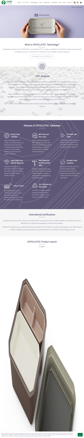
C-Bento (42, 247)
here (22, 436)
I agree (80, 434)
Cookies (10, 434)
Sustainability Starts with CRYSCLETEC (42, 56)
